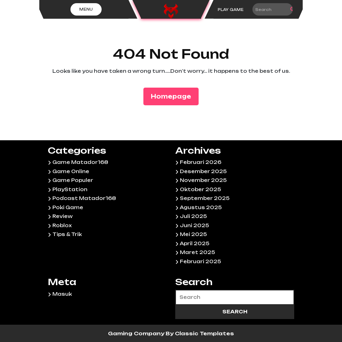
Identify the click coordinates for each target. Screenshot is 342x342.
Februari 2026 (200, 162)
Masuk (62, 294)
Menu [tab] (86, 9)
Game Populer (72, 180)
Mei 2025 (193, 234)
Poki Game (67, 207)
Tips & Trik (67, 234)
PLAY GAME (231, 9)
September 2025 (204, 198)
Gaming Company (137, 333)
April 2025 (194, 243)
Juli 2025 (193, 216)
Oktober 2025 (200, 189)
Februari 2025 (200, 261)
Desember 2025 (203, 171)
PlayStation (69, 189)
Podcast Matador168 (84, 198)
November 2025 (203, 180)
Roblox (62, 225)
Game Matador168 (80, 162)
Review (62, 216)
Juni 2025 (194, 225)
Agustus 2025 (201, 207)
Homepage (174, 96)
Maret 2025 (197, 252)
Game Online (70, 171)
